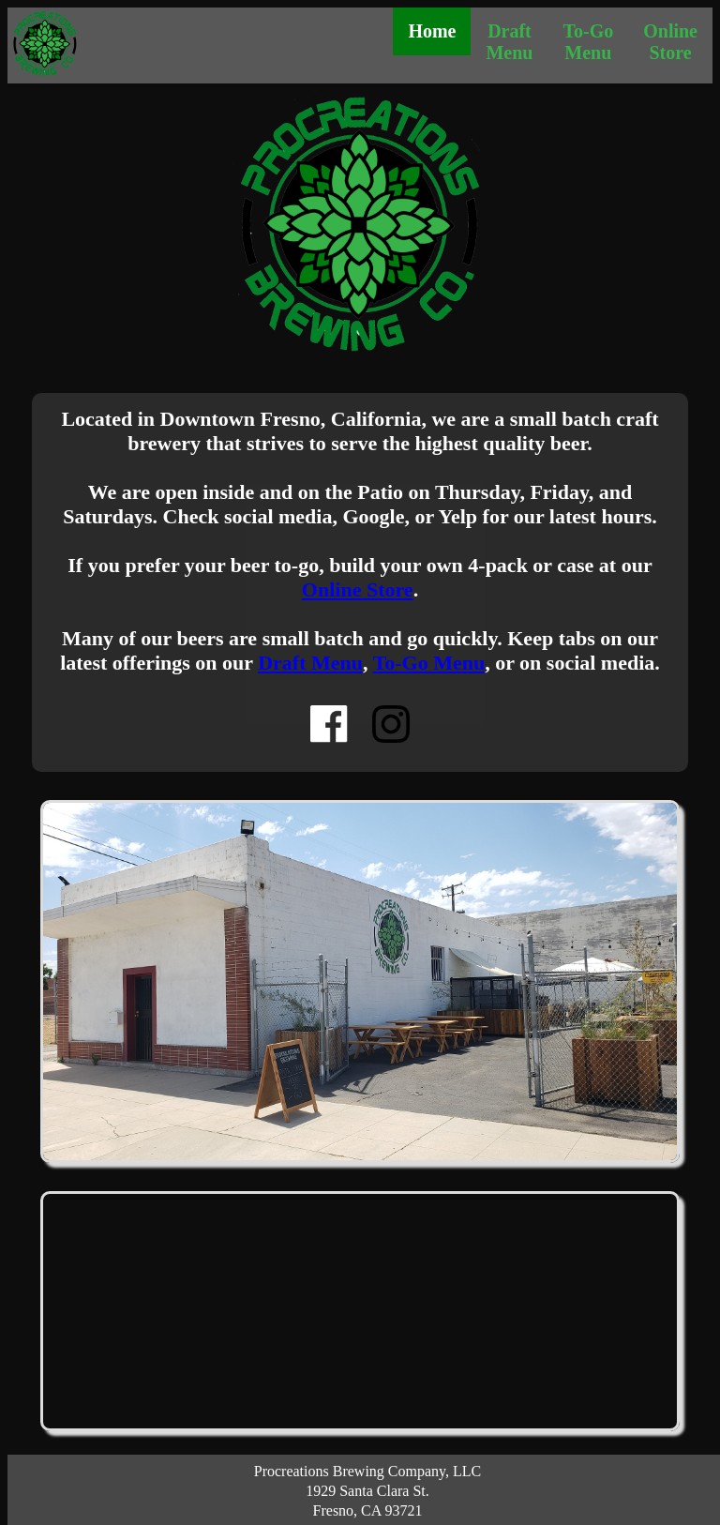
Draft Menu (509, 42)
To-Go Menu (587, 42)
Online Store (670, 42)
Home (432, 31)
